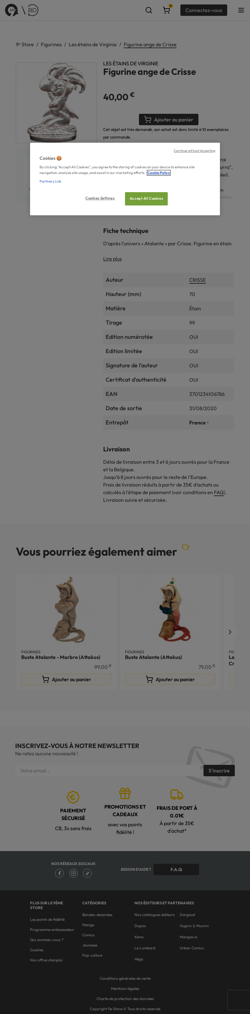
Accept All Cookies (146, 198)
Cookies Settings (100, 198)
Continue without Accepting (194, 150)
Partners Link (50, 181)
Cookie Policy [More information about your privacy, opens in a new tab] (158, 173)
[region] (125, 179)
